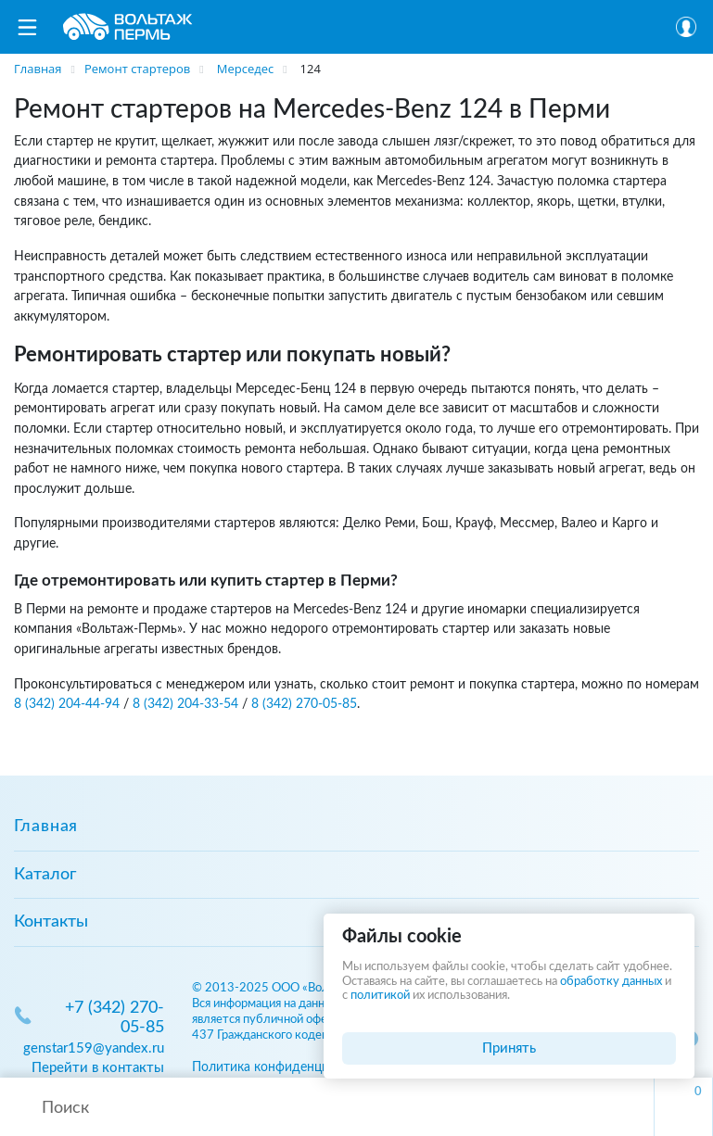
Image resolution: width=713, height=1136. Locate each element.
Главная (46, 826)
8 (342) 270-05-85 (304, 704)
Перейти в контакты (98, 1068)
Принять (509, 1048)
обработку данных (611, 982)
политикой (380, 996)
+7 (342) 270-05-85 (114, 1018)
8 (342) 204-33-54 (185, 704)
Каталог (45, 874)
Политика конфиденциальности (288, 1067)
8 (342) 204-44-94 (67, 704)
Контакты (51, 922)
